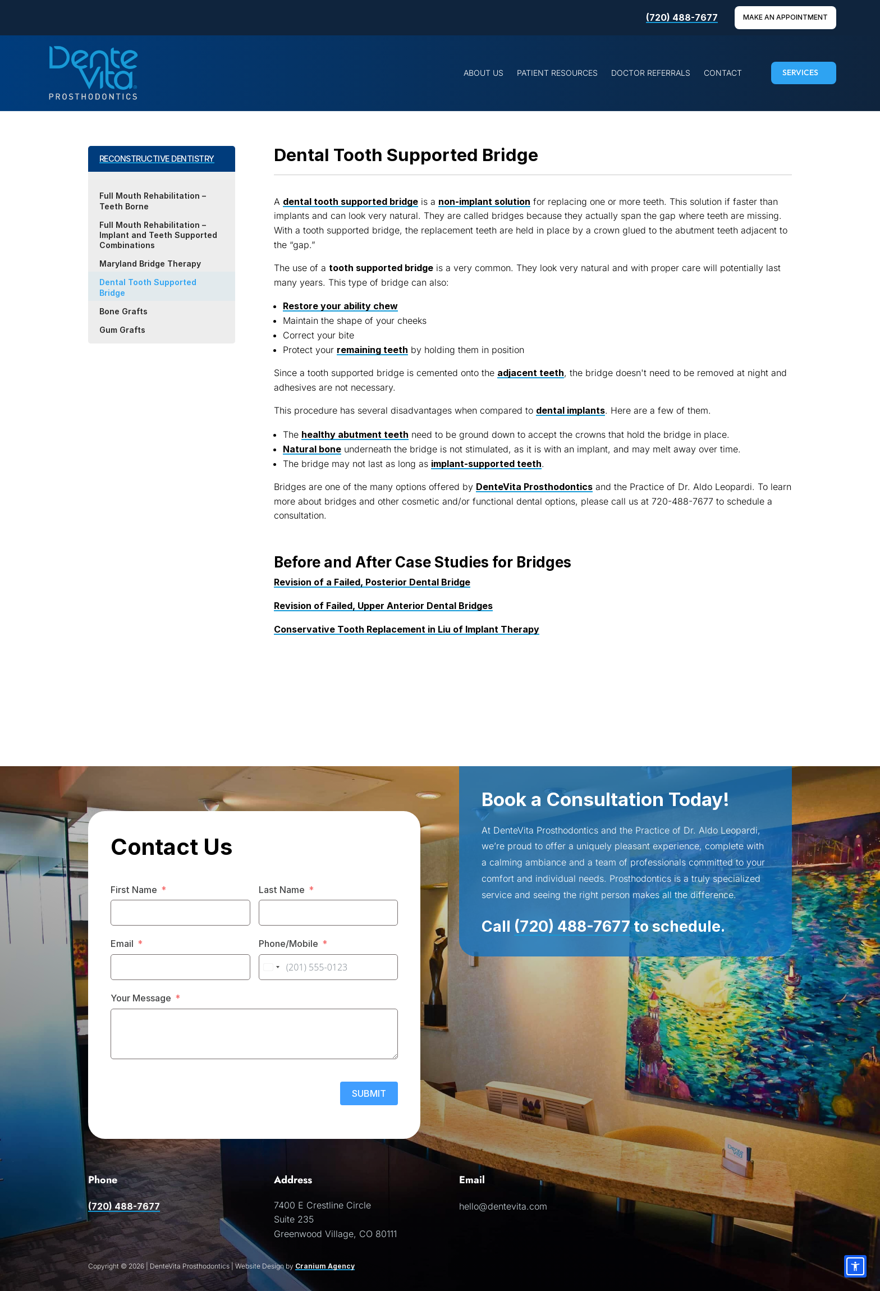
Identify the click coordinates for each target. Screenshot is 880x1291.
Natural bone (312, 449)
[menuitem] (483, 73)
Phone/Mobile (288, 943)
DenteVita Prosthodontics (534, 486)
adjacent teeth (530, 372)
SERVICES (800, 72)
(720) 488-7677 (682, 17)
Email (122, 943)
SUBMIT (369, 1093)
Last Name (282, 889)
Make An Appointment (785, 17)
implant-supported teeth (486, 463)
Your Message (141, 998)
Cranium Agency (325, 1266)
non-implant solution (484, 201)
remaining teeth (372, 349)
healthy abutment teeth (355, 434)
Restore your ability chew (340, 306)
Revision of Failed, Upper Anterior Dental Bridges (383, 605)
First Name (134, 889)
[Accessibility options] (855, 1266)
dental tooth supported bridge (350, 201)
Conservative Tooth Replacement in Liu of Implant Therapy (406, 629)
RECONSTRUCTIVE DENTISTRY (156, 158)
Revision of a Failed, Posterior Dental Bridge (372, 582)
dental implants (570, 410)
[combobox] (271, 967)
